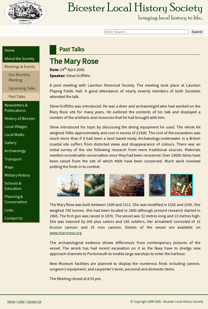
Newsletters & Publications (16, 108)
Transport (13, 159)
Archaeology (15, 151)
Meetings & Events (20, 67)
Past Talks (17, 96)
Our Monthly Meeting (19, 77)
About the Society (19, 58)
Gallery (10, 143)
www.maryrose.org (66, 233)
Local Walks (14, 135)
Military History (17, 175)
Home (10, 50)
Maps (9, 167)
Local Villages (16, 126)
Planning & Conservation (16, 199)
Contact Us (14, 218)
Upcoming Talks (22, 88)
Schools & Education (13, 186)
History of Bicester (20, 118)
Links (9, 210)
